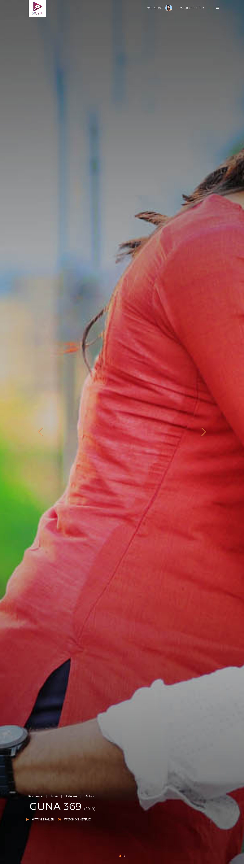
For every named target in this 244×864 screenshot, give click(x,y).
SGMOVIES (37, 8)
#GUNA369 (155, 8)
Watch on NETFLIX (191, 8)
